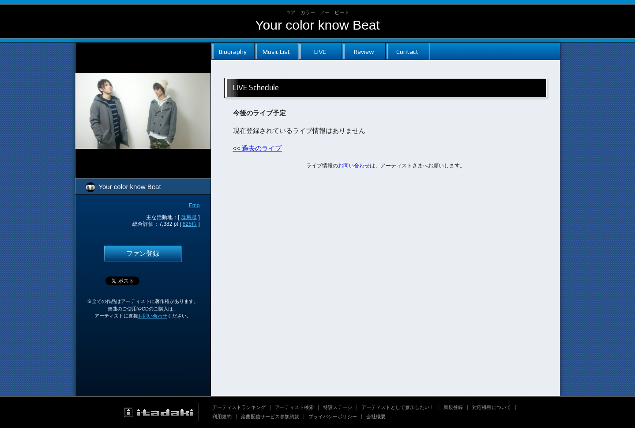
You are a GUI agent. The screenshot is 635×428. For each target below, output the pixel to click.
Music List (276, 51)
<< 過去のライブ (257, 148)
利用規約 (222, 416)
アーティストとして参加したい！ (397, 407)
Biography (233, 51)
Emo (194, 205)
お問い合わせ (152, 315)
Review (364, 51)
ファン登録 (142, 253)
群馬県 (189, 217)
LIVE (320, 51)
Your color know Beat (317, 25)
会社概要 (376, 416)
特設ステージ (337, 407)
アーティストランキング (239, 407)
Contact (407, 51)
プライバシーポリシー (332, 416)
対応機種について (491, 407)
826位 (190, 224)
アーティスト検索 (294, 407)
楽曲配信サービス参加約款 (270, 416)
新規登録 (453, 407)
